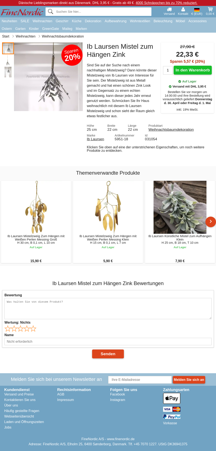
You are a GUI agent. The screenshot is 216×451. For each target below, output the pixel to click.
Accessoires (197, 21)
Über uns (11, 405)
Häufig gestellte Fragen (21, 411)
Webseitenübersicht (19, 416)
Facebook (117, 394)
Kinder (34, 29)
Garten (20, 29)
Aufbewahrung (115, 21)
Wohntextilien (140, 21)
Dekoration (93, 21)
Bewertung (13, 295)
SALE (25, 21)
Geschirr (62, 21)
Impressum (65, 400)
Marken (81, 29)
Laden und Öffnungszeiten (24, 422)
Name (9, 335)
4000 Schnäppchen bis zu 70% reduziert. (166, 3)
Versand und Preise (19, 394)
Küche (76, 21)
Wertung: (17, 322)
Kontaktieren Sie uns (20, 400)
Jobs (7, 427)
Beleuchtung (163, 21)
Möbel (180, 21)
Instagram (117, 400)
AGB (60, 394)
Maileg (67, 29)
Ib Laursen (95, 139)
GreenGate (50, 29)
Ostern (7, 29)
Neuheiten (9, 21)
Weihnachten (42, 21)
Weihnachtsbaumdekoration (171, 129)
